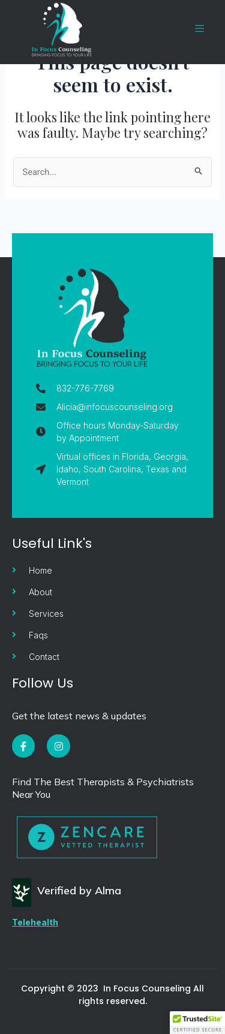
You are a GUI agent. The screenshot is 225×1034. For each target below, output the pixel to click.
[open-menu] (194, 29)
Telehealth (35, 922)
